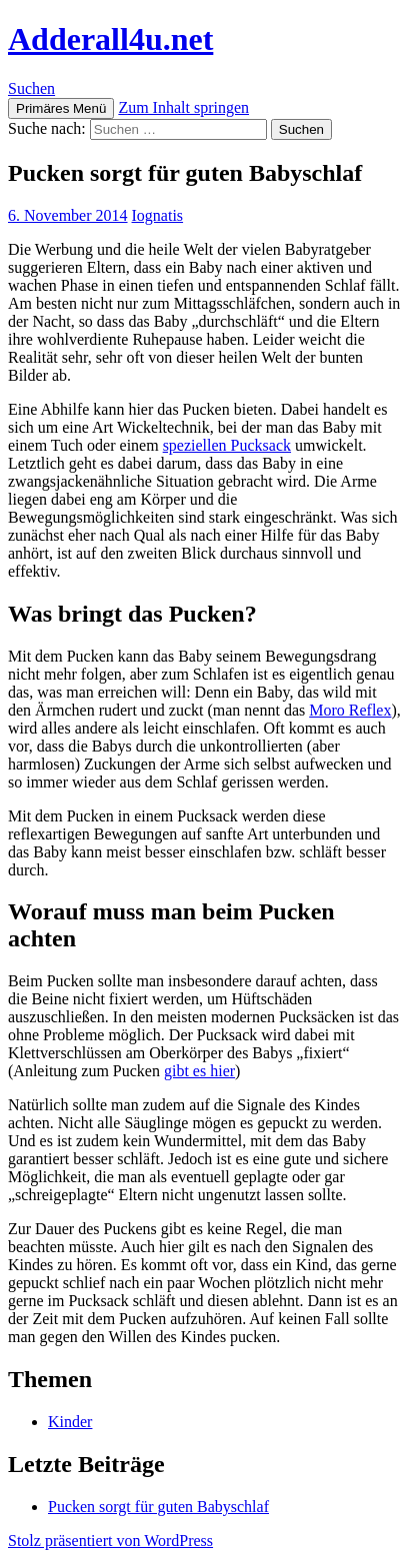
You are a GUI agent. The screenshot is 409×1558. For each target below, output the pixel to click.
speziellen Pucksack (227, 445)
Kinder (70, 1421)
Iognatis (158, 215)
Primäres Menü (61, 108)
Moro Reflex (350, 710)
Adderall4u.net (110, 39)
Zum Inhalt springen (183, 107)
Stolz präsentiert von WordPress (110, 1540)
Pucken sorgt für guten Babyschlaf (158, 1506)
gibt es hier (199, 1070)
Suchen (31, 88)
